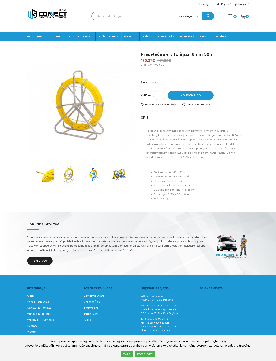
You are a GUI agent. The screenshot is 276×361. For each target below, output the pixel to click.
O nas (31, 295)
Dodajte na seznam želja (160, 104)
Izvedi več (40, 260)
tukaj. (223, 341)
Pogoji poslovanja (38, 301)
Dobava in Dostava (39, 307)
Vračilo (31, 331)
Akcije (87, 319)
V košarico (192, 95)
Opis (145, 117)
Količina (146, 95)
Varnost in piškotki (38, 313)
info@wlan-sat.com (158, 322)
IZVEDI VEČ (145, 354)
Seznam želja (92, 301)
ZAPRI (127, 354)
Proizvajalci (91, 307)
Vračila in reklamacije (40, 319)
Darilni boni (91, 313)
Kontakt (32, 325)
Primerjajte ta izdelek (200, 104)
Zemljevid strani (94, 295)
